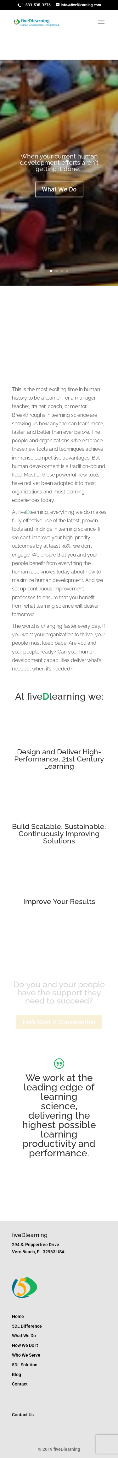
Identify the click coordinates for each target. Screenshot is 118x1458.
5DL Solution (24, 1364)
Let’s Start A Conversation (59, 1022)
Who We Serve (26, 1355)
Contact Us (23, 1414)
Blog (16, 1374)
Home (18, 1316)
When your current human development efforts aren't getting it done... (59, 164)
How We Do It (25, 1345)
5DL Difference (27, 1326)
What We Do (59, 190)
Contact (20, 1383)
